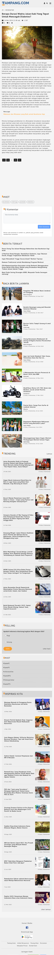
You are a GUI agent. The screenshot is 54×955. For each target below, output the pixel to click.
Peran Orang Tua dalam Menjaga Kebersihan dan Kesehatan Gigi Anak (25, 249)
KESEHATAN (10, 10)
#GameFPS (6, 684)
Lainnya (49, 454)
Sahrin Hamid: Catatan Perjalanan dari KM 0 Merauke (18, 757)
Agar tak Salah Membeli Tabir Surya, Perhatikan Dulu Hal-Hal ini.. (36, 357)
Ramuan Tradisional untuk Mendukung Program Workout (23, 262)
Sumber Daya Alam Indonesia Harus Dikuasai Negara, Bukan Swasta (17, 827)
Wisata (25, 409)
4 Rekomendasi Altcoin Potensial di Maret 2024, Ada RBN (36, 373)
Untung (8, 642)
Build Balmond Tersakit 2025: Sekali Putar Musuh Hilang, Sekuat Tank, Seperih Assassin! (17, 607)
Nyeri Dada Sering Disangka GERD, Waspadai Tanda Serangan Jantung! (24, 273)
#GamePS (6, 667)
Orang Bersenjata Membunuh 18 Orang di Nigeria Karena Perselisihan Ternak (37, 340)
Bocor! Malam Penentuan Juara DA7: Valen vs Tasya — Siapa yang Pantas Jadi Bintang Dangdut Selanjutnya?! (18, 499)
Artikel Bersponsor (23, 943)
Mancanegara (27, 294)
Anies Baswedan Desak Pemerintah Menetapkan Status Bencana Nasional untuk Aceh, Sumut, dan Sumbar (17, 589)
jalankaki (22, 202)
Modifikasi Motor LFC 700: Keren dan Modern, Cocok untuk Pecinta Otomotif (37, 389)
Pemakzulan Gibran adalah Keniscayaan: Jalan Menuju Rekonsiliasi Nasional (19, 879)
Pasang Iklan (35, 943)
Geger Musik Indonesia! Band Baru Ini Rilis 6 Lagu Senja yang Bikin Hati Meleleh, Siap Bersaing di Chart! (17, 482)
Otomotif (26, 393)
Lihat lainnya (46, 909)
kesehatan (6, 202)
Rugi (7, 635)
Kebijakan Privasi (22, 946)
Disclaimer (43, 943)
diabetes (30, 202)
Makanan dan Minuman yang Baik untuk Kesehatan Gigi (24, 114)
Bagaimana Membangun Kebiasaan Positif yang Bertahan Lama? (36, 422)
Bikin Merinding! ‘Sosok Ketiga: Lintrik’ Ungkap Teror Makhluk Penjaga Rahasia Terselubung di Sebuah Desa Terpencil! (18, 553)
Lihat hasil (47, 649)
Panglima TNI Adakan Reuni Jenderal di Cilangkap (37, 291)
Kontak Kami (33, 946)
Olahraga (26, 327)
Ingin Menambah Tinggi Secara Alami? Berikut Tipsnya (22, 259)
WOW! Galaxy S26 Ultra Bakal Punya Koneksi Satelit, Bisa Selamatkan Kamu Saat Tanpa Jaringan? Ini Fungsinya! (18, 571)
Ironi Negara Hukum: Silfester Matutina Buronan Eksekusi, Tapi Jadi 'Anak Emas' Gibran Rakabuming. (19, 739)
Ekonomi (26, 376)
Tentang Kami (11, 943)
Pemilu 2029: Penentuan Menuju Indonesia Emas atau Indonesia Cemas (18, 897)
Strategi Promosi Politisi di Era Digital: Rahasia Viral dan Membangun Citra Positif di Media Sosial (19, 809)
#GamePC (6, 663)
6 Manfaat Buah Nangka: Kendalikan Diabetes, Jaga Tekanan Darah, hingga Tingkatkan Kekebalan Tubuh (24, 254)
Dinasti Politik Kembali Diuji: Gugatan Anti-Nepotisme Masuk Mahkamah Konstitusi (18, 721)
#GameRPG (7, 676)
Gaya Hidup (27, 311)
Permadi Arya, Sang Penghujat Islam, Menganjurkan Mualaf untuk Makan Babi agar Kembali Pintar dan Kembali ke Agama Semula (19, 774)
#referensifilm (8, 672)
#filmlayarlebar (8, 680)
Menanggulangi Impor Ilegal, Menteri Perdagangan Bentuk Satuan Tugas (37, 439)
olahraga (15, 202)
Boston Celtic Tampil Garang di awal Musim (37, 324)
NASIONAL (26, 442)
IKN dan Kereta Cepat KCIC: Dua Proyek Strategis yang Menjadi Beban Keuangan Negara (18, 844)
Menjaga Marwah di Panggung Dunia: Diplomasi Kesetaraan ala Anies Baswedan (18, 704)
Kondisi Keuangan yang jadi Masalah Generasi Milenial (37, 308)
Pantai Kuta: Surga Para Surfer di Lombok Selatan (35, 406)
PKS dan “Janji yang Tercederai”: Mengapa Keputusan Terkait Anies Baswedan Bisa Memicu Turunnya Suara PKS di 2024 (18, 791)
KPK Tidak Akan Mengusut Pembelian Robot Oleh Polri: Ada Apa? (18, 862)
